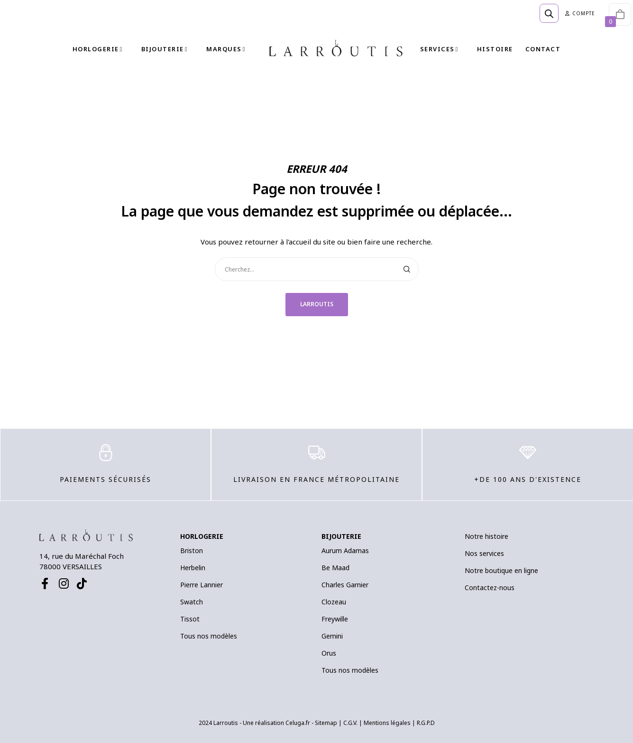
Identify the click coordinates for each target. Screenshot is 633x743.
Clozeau (333, 601)
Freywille (334, 618)
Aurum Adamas (345, 550)
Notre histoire (486, 536)
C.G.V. (350, 723)
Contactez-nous (489, 587)
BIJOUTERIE (341, 536)
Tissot (190, 618)
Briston (191, 550)
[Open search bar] (549, 13)
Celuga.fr (297, 723)
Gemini (332, 635)
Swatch (191, 601)
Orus (328, 653)
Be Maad (335, 567)
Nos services (484, 553)
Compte (580, 13)
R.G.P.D (426, 723)
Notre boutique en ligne (501, 570)
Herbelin (192, 567)
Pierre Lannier (201, 584)
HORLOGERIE (201, 536)
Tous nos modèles (208, 635)
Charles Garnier (344, 584)
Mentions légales (387, 723)
